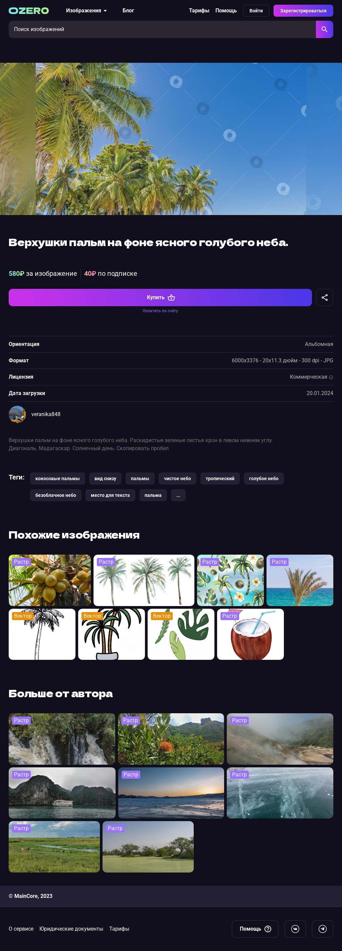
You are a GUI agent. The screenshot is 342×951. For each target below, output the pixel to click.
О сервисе (21, 929)
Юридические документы (71, 929)
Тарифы (199, 10)
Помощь (226, 10)
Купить (161, 298)
